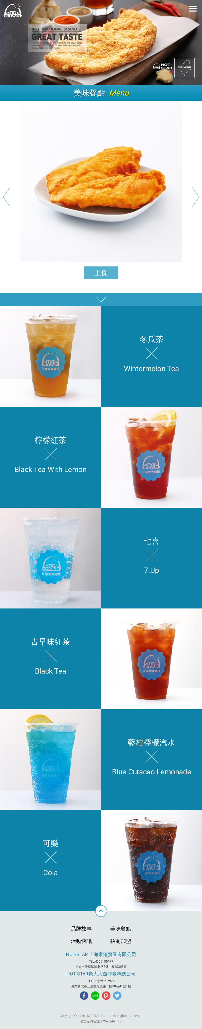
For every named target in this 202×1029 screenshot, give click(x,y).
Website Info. (112, 1021)
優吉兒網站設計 (91, 1021)
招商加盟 (120, 941)
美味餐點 (120, 929)
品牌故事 (81, 929)
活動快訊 (81, 941)
